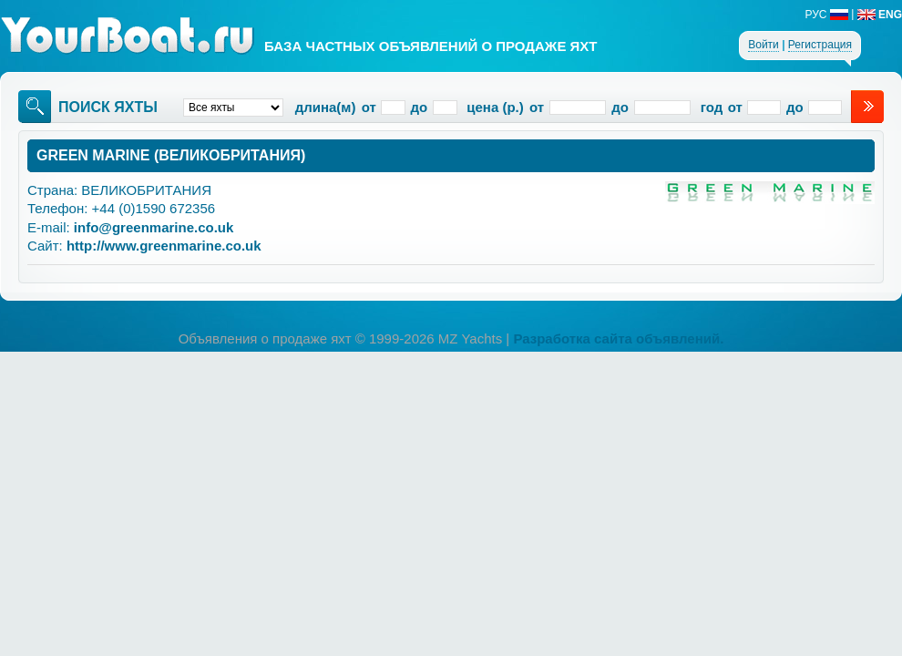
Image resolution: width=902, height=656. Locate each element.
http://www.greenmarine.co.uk (164, 245)
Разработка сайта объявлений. (618, 338)
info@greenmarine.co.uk (154, 227)
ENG (879, 14)
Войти (763, 44)
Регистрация (820, 44)
